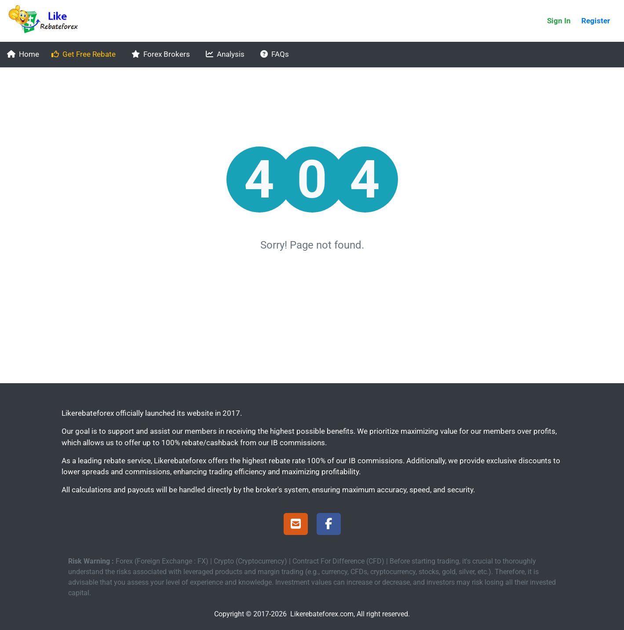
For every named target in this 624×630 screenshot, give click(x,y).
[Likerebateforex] (47, 21)
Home (23, 54)
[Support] (295, 525)
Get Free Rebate (83, 54)
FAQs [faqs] (274, 54)
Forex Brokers (160, 54)
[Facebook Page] (328, 525)
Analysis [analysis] (225, 54)
